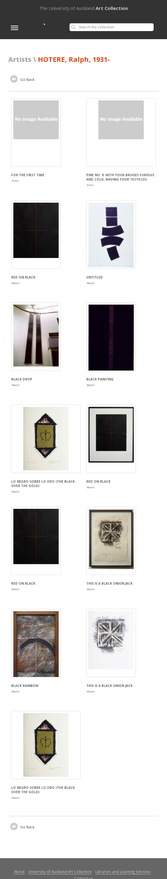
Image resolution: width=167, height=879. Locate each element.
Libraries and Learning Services (123, 871)
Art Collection (83, 8)
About (19, 871)
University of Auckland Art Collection (60, 871)
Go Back (22, 80)
